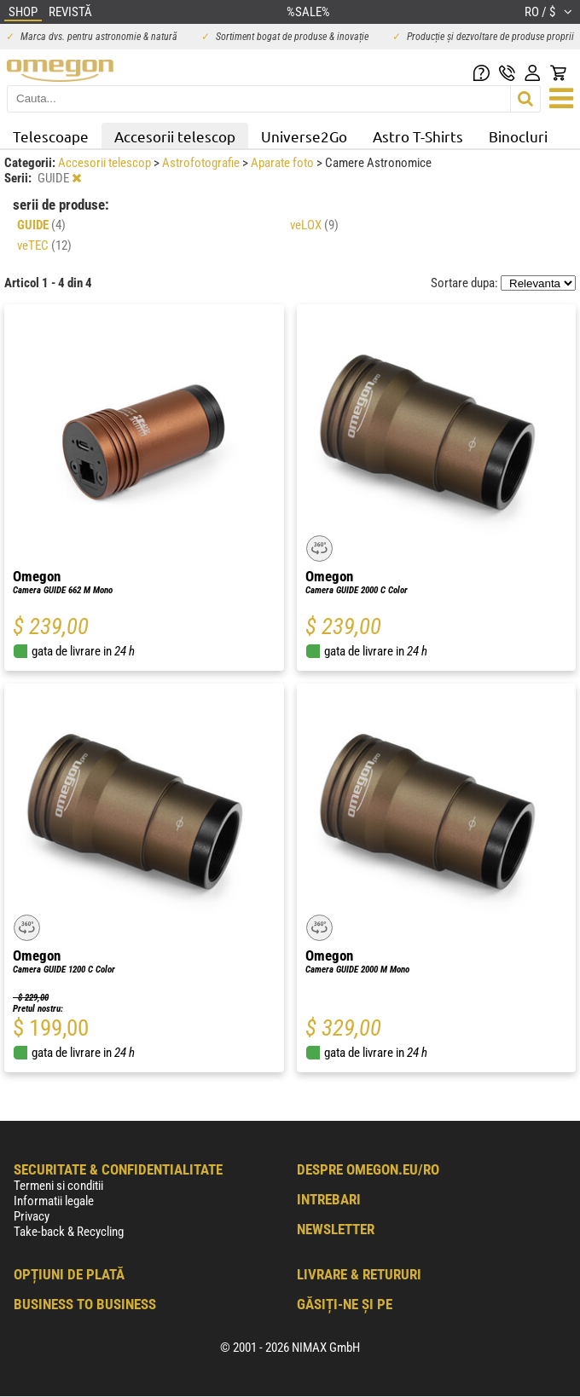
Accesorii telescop (174, 136)
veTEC (44, 245)
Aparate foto (283, 162)
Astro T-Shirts (418, 136)
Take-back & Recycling (69, 1231)
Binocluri (518, 136)
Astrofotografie (202, 162)
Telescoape (51, 136)
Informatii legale (54, 1201)
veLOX (314, 225)
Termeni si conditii (58, 1185)
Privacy (31, 1216)
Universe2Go (304, 136)
